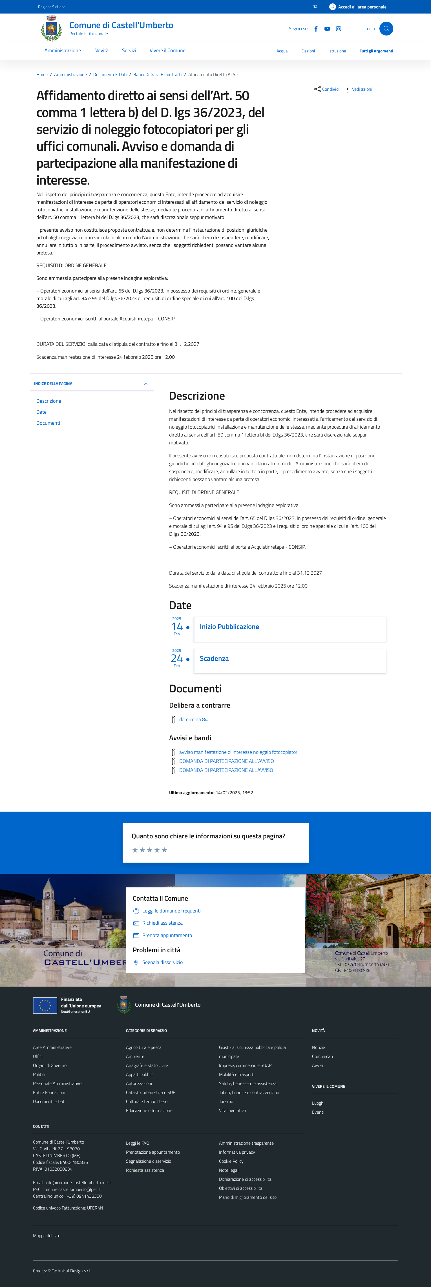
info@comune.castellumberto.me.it (78, 1182)
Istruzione (337, 51)
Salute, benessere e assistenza (248, 1083)
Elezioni (308, 51)
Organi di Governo (50, 1065)
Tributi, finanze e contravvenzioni (249, 1092)
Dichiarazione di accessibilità (245, 1179)
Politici (39, 1074)
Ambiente (135, 1056)
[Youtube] (325, 28)
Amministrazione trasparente (246, 1143)
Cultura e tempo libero (146, 1101)
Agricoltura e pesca (144, 1047)
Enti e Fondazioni (49, 1092)
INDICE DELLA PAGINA (91, 383)
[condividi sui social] (326, 89)
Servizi (129, 50)
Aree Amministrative (52, 1047)
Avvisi (317, 1065)
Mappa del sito (46, 1235)
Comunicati (322, 1056)
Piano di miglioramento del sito (248, 1197)
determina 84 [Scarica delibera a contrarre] (193, 719)
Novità (101, 50)
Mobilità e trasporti (236, 1074)
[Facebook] (313, 28)
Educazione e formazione (149, 1110)
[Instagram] (336, 28)
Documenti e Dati (49, 1101)
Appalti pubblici (140, 1074)
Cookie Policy (231, 1161)
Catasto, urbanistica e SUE (150, 1092)
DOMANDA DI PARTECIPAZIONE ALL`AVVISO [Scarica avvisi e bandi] (226, 761)
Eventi (318, 1112)
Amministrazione (63, 50)
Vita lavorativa (232, 1110)
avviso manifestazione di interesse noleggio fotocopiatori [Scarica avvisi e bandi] (239, 752)
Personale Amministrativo (57, 1083)
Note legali (229, 1170)
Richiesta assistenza (145, 1170)
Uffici (37, 1056)
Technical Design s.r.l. (71, 1270)
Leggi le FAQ (137, 1143)
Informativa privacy (237, 1152)
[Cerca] (386, 28)
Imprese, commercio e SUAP (245, 1065)
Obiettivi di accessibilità (240, 1188)
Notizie (318, 1047)
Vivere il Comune (167, 50)
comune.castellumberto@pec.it (72, 1189)
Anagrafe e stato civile (147, 1065)
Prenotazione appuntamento (153, 1152)
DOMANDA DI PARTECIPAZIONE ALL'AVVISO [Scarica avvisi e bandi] (226, 770)
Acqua (282, 51)
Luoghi (318, 1103)
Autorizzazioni (139, 1083)
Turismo (226, 1101)
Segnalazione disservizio (148, 1161)
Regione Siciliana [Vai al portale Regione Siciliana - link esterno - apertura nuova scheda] (51, 7)
